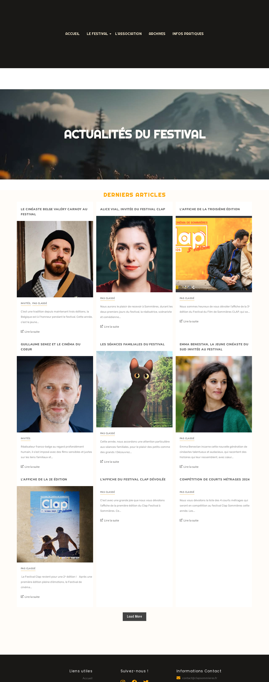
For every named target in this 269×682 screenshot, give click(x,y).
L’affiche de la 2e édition (44, 479)
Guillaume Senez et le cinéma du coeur (50, 346)
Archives (157, 34)
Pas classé (39, 303)
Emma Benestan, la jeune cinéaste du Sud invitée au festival (214, 346)
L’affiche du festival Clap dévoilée (133, 479)
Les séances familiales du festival (132, 344)
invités (26, 303)
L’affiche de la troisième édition (210, 209)
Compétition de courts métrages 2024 (215, 479)
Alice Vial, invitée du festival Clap (132, 209)
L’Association (128, 34)
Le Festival (98, 34)
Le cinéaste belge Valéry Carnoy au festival (54, 211)
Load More (134, 616)
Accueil (72, 34)
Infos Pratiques (188, 34)
